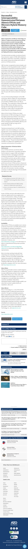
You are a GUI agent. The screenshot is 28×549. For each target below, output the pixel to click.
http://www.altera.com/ (7, 314)
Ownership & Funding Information (8, 514)
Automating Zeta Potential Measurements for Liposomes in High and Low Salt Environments (14, 412)
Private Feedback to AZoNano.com (19, 347)
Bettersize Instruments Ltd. (9, 421)
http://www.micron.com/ (10, 265)
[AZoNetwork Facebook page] (14, 528)
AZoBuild (5, 475)
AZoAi (15, 471)
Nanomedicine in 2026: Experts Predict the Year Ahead (17, 371)
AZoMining (5, 476)
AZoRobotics (6, 470)
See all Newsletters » (6, 460)
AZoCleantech (6, 471)
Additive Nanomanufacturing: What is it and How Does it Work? (18, 384)
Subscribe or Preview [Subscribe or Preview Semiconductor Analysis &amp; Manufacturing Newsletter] (11, 456)
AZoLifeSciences (17, 475)
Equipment (5, 486)
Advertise (5, 506)
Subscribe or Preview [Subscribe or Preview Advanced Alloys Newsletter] (11, 448)
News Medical (17, 473)
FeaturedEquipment (23, 353)
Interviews (5, 491)
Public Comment (23, 346)
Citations (5, 324)
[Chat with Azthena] (25, 546)
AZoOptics (5, 473)
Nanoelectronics (13, 12)
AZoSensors (16, 468)
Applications (16, 489)
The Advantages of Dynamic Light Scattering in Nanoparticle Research (13, 418)
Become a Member (7, 501)
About (4, 498)
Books (15, 483)
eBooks (15, 484)
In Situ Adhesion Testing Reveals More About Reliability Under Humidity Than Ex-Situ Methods (13, 425)
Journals (5, 494)
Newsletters (5, 503)
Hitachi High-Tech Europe (9, 434)
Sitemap (16, 494)
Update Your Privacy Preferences (14, 545)
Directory (5, 493)
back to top (23, 518)
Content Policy (6, 512)
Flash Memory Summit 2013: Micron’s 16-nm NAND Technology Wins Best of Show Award (14, 180)
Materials (16, 488)
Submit (24, 349)
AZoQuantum (17, 470)
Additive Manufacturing (12, 441)
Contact (5, 505)
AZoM (4, 468)
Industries (16, 491)
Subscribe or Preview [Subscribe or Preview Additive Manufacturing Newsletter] (11, 442)
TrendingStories (5, 353)
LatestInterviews (14, 353)
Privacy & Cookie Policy (8, 510)
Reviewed (24, 30)
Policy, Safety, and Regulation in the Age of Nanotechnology (19, 377)
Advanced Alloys (11, 447)
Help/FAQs (16, 493)
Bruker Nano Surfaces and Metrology (11, 428)
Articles (4, 484)
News (7, 12)
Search (4, 500)
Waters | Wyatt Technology (9, 415)
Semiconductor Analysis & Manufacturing (13, 454)
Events (15, 486)
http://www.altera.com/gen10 (8, 241)
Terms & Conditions (7, 508)
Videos (4, 488)
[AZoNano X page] (17, 528)
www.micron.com (16, 308)
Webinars (5, 489)
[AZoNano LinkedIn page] (11, 528)
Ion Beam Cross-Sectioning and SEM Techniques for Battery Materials (11, 431)
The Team (16, 496)
